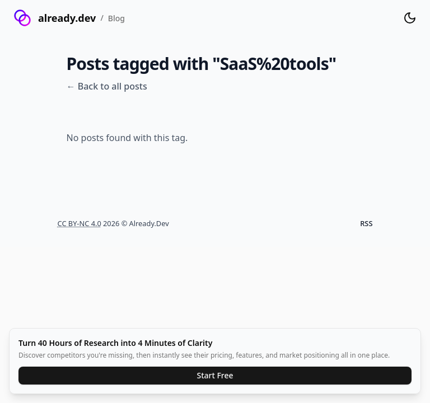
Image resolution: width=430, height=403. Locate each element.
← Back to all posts (107, 86)
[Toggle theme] (410, 18)
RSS (366, 223)
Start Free (215, 375)
